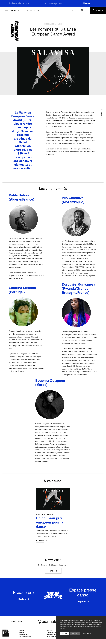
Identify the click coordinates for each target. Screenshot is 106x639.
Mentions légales (53, 634)
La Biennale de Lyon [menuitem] (19, 3)
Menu (10, 10)
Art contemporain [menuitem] (53, 3)
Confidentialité (52, 632)
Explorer (40, 540)
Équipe (21, 630)
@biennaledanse (52, 621)
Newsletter (23, 634)
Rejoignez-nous (25, 637)
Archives (50, 630)
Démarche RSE (52, 637)
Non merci (75, 633)
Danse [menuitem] (86, 3)
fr (74, 10)
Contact (22, 632)
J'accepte (64, 633)
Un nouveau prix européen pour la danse (49, 522)
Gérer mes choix (87, 633)
